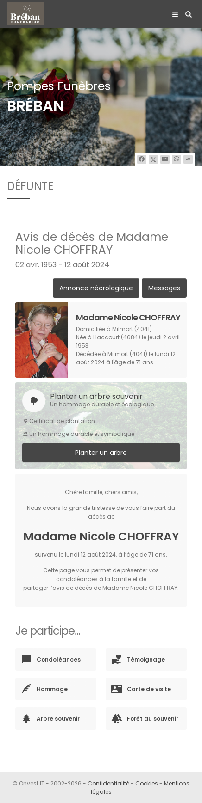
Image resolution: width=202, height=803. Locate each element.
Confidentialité (108, 783)
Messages (164, 288)
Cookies (146, 783)
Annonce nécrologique (96, 288)
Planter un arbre (101, 452)
